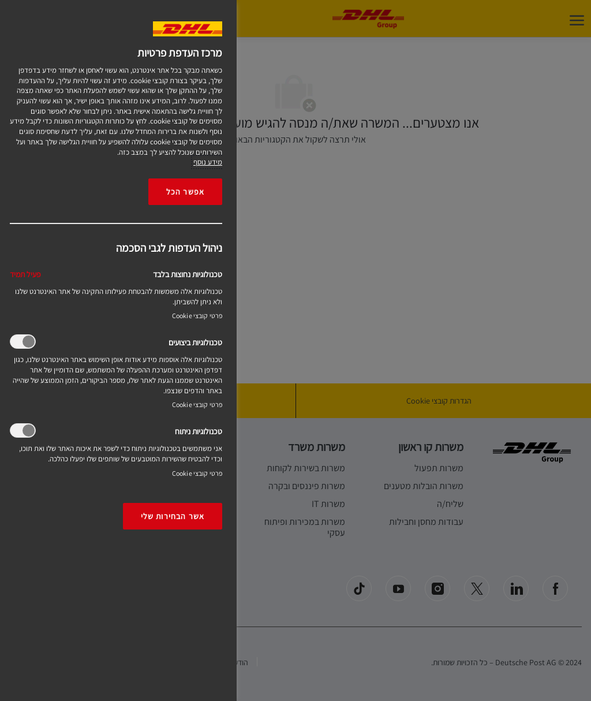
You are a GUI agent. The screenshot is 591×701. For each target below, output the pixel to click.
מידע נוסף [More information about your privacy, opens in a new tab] (207, 162)
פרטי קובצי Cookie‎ (197, 315)
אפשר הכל (185, 191)
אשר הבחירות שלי (172, 515)
